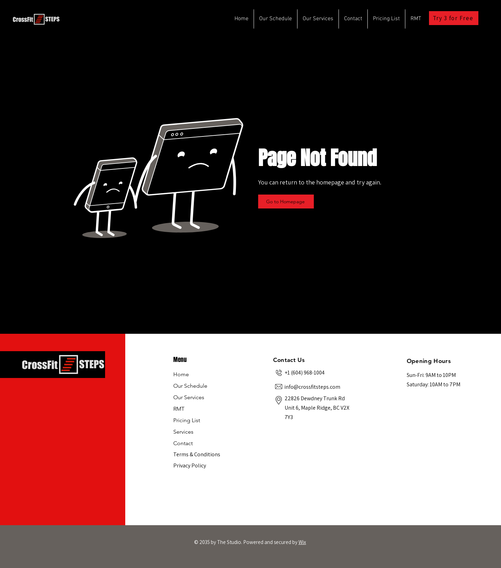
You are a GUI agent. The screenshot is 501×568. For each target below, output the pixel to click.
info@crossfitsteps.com (312, 386)
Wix (302, 542)
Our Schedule (190, 385)
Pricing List (186, 420)
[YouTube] (436, 399)
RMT (178, 408)
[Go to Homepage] (286, 201)
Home (181, 374)
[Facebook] (411, 399)
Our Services (188, 397)
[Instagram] (423, 399)
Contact (183, 443)
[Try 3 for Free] (453, 18)
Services (183, 431)
